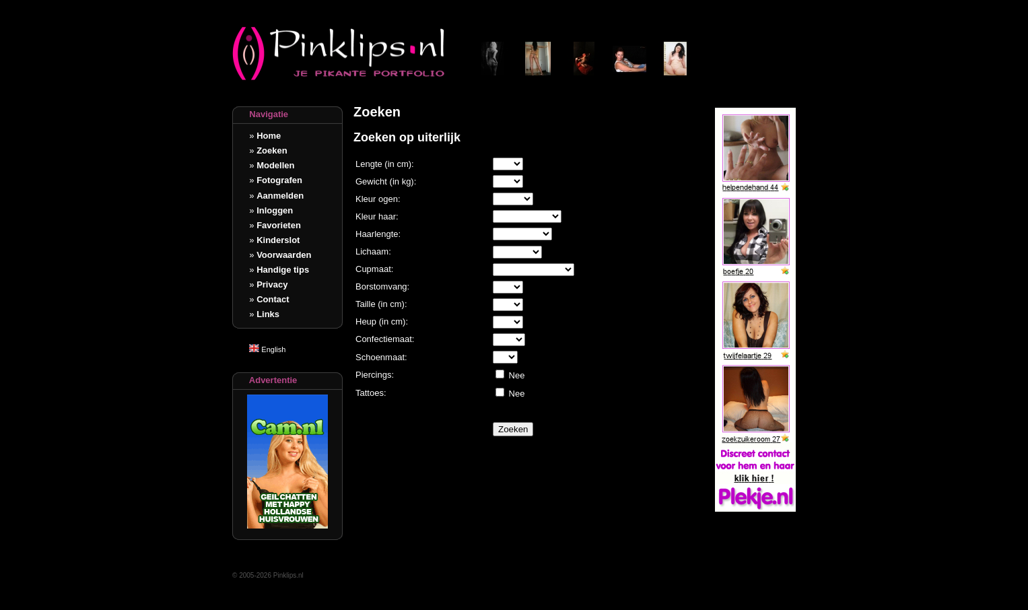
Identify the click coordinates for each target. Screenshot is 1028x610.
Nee (515, 375)
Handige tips (282, 270)
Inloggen (274, 210)
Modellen (275, 165)
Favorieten (278, 225)
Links (267, 314)
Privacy (271, 284)
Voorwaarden (283, 255)
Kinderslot (278, 240)
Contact (272, 299)
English (267, 349)
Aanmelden (280, 196)
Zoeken (271, 150)
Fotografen (279, 180)
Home (268, 136)
